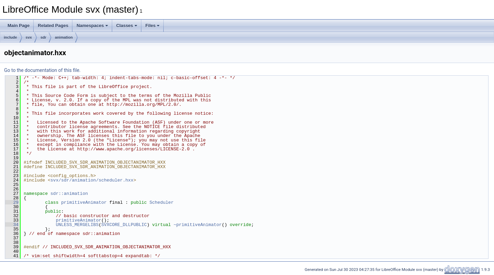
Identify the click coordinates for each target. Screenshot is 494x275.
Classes (126, 25)
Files (152, 25)
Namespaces (92, 25)
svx (29, 37)
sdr (43, 37)
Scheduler (162, 202)
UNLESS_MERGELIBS (77, 225)
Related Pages (53, 25)
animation (64, 37)
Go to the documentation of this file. (42, 70)
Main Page (19, 25)
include (10, 37)
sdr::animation (69, 193)
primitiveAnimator (84, 202)
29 (12, 202)
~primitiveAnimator (198, 225)
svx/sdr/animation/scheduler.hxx (91, 180)
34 (12, 225)
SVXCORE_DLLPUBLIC (124, 225)
